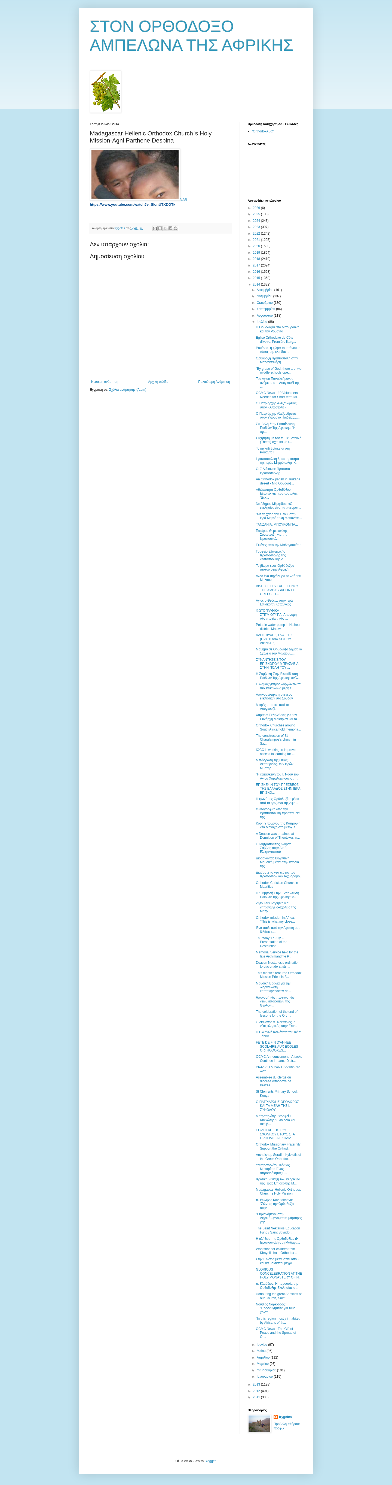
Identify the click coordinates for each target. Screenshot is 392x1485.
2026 (257, 208)
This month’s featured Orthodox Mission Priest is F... (279, 975)
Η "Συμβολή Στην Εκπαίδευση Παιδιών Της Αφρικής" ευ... (277, 895)
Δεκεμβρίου (265, 290)
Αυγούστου (265, 315)
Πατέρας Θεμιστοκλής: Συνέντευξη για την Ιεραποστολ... (272, 535)
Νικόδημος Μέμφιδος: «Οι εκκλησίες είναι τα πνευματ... (278, 506)
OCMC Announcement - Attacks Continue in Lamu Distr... (279, 1058)
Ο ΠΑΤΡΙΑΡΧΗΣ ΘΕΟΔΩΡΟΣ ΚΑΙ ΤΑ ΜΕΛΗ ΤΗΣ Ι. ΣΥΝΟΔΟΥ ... (277, 1106)
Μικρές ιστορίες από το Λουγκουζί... (272, 707)
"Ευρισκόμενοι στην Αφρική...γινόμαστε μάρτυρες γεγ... (279, 1218)
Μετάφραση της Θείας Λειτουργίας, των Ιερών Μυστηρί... (274, 764)
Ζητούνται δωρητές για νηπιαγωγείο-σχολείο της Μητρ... (276, 907)
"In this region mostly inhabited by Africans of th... (278, 1320)
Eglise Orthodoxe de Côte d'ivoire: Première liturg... (276, 339)
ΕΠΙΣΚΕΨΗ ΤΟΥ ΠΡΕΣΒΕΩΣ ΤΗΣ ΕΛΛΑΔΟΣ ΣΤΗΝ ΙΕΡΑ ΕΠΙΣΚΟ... (278, 789)
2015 (257, 278)
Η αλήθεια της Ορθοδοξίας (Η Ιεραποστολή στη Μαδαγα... (278, 1240)
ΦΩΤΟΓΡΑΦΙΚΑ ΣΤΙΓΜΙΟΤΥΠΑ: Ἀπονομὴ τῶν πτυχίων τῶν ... (276, 614)
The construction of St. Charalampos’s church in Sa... (276, 739)
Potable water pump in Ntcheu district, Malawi (278, 627)
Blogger (210, 1461)
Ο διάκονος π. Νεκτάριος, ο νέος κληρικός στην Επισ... (277, 1024)
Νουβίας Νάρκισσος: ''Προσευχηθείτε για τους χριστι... (275, 1308)
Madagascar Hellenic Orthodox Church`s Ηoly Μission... (278, 1191)
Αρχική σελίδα (158, 382)
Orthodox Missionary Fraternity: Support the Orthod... (278, 1146)
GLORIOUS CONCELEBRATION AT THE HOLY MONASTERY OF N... (279, 1273)
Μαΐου (262, 1351)
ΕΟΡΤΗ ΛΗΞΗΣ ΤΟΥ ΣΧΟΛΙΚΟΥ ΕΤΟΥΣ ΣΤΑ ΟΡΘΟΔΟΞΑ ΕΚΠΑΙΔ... (275, 1134)
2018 (257, 259)
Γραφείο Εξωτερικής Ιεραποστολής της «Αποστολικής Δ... (271, 555)
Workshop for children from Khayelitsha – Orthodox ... (277, 1251)
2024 (257, 221)
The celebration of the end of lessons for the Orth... (277, 1013)
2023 (257, 227)
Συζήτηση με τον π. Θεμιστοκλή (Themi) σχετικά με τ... (278, 440)
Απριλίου (264, 1357)
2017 (257, 265)
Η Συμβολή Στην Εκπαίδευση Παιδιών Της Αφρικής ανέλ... (278, 676)
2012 (257, 1391)
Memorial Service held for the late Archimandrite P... (277, 954)
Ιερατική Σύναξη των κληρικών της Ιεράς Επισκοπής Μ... (278, 1181)
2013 (257, 1384)
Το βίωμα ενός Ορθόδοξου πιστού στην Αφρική (275, 567)
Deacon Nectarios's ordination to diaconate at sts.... (277, 964)
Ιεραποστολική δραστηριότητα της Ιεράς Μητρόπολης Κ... (277, 461)
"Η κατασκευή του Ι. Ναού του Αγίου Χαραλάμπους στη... (277, 776)
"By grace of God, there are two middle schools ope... (279, 370)
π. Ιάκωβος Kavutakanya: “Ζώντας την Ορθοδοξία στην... (275, 1204)
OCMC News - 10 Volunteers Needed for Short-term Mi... (277, 395)
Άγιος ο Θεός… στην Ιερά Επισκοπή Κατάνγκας (274, 602)
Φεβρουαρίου (267, 1370)
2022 (257, 233)
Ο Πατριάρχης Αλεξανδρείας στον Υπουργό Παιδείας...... (278, 415)
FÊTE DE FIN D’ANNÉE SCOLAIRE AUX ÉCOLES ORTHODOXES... (277, 1046)
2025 (257, 214)
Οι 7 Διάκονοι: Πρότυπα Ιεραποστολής (273, 471)
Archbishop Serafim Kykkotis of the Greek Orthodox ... (278, 1156)
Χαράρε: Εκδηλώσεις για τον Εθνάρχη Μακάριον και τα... (278, 717)
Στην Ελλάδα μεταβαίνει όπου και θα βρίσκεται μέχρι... (277, 1261)
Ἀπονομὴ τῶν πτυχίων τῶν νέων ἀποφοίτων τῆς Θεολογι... (275, 1001)
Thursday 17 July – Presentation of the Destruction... (271, 942)
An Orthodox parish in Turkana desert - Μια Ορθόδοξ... (278, 481)
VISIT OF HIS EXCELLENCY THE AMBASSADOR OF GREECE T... (277, 590)
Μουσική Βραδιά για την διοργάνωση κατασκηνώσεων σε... (273, 987)
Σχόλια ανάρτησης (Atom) (127, 390)
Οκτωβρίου (265, 303)
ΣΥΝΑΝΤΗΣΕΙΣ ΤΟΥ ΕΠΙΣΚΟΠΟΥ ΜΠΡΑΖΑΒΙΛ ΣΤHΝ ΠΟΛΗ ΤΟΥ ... (277, 663)
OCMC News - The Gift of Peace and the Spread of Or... (276, 1333)
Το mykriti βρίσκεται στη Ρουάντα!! (273, 450)
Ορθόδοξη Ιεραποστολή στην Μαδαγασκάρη (277, 360)
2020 (257, 246)
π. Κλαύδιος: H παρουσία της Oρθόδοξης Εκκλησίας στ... (277, 1285)
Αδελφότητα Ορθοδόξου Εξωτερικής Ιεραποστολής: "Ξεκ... (277, 493)
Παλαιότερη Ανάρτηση (214, 382)
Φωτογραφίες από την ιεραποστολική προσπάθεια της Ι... (278, 813)
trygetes (285, 1417)
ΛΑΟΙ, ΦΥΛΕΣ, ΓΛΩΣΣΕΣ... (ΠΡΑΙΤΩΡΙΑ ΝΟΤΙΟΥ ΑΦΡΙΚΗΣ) (275, 639)
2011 (257, 1397)
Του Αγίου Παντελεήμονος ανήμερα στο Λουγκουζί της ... (277, 383)
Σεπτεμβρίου (266, 309)
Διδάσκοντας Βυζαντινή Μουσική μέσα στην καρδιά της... (277, 862)
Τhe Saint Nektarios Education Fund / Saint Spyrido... (278, 1230)
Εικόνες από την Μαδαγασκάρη (278, 545)
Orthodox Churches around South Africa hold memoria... (278, 727)
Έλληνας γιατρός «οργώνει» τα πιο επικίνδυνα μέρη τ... (278, 686)
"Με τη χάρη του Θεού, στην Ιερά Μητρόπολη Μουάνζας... (279, 516)
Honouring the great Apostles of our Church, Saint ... (279, 1296)
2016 (257, 272)
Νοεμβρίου (265, 296)
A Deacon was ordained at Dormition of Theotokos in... (278, 836)
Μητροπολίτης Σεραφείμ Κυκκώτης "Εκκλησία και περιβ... (275, 1120)
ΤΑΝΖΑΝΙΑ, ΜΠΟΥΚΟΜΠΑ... (277, 524)
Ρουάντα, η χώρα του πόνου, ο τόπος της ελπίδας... (278, 350)
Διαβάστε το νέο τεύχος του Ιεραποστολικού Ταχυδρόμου (279, 874)
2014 (257, 284)
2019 (257, 252)
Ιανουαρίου (265, 1376)
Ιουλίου (262, 322)
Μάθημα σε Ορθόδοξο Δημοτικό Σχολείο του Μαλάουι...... (279, 651)
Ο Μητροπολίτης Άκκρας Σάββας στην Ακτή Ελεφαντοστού (273, 848)
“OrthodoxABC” (263, 131)
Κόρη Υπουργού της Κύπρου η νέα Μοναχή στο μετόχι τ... (278, 825)
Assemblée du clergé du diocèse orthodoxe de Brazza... (273, 1081)
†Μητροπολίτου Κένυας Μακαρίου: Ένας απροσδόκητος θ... (273, 1169)
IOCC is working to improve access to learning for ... (276, 752)
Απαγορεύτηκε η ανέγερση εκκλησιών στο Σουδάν (275, 696)
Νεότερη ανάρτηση (104, 382)
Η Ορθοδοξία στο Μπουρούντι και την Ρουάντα (277, 329)
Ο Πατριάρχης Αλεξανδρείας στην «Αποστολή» (276, 405)
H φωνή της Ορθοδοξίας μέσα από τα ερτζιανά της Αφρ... (277, 801)
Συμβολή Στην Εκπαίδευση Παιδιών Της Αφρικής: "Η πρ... (276, 428)
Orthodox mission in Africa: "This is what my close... (275, 919)
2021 (257, 240)
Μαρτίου (263, 1364)
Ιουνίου (262, 1345)
